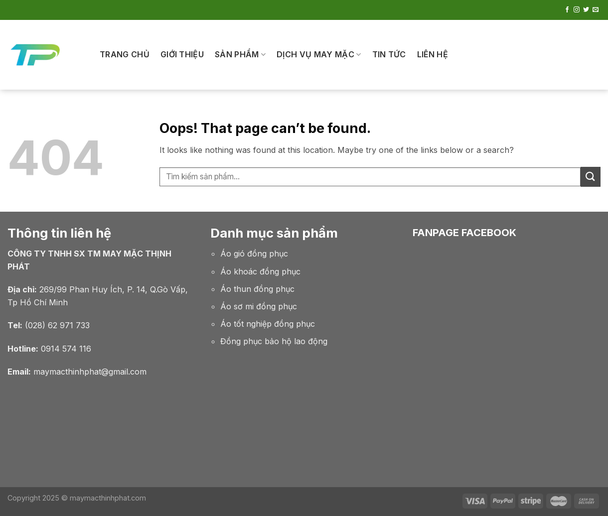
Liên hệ (432, 54)
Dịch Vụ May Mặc (319, 54)
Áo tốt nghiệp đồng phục (267, 324)
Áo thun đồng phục (257, 289)
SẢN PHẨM (240, 54)
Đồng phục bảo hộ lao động (273, 341)
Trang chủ (125, 54)
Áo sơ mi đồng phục (258, 306)
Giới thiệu (182, 54)
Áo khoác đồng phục (260, 271)
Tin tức (389, 54)
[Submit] (591, 176)
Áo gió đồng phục (254, 253)
